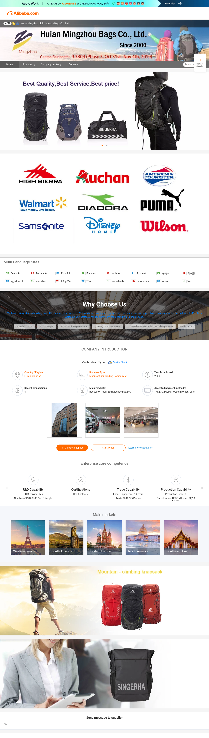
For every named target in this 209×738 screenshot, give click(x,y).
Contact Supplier (72, 448)
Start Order (108, 447)
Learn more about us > (140, 447)
